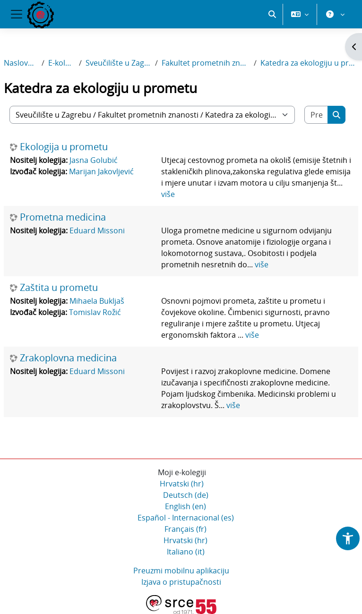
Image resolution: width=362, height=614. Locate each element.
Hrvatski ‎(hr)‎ (182, 483)
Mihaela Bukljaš (96, 301)
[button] (272, 14)
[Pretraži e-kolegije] (316, 115)
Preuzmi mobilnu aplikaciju (181, 570)
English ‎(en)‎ (185, 506)
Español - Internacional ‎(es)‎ (186, 517)
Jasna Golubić (93, 160)
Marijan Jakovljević (101, 171)
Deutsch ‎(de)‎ (185, 495)
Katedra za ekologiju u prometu (309, 63)
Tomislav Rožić (95, 312)
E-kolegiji (61, 63)
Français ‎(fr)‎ (185, 529)
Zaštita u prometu (59, 287)
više (168, 194)
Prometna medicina (63, 217)
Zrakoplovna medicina (68, 358)
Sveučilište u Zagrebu (118, 63)
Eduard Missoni (97, 230)
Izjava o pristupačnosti (181, 582)
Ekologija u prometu (64, 147)
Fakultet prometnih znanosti (206, 63)
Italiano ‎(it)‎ (186, 551)
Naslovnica (21, 63)
